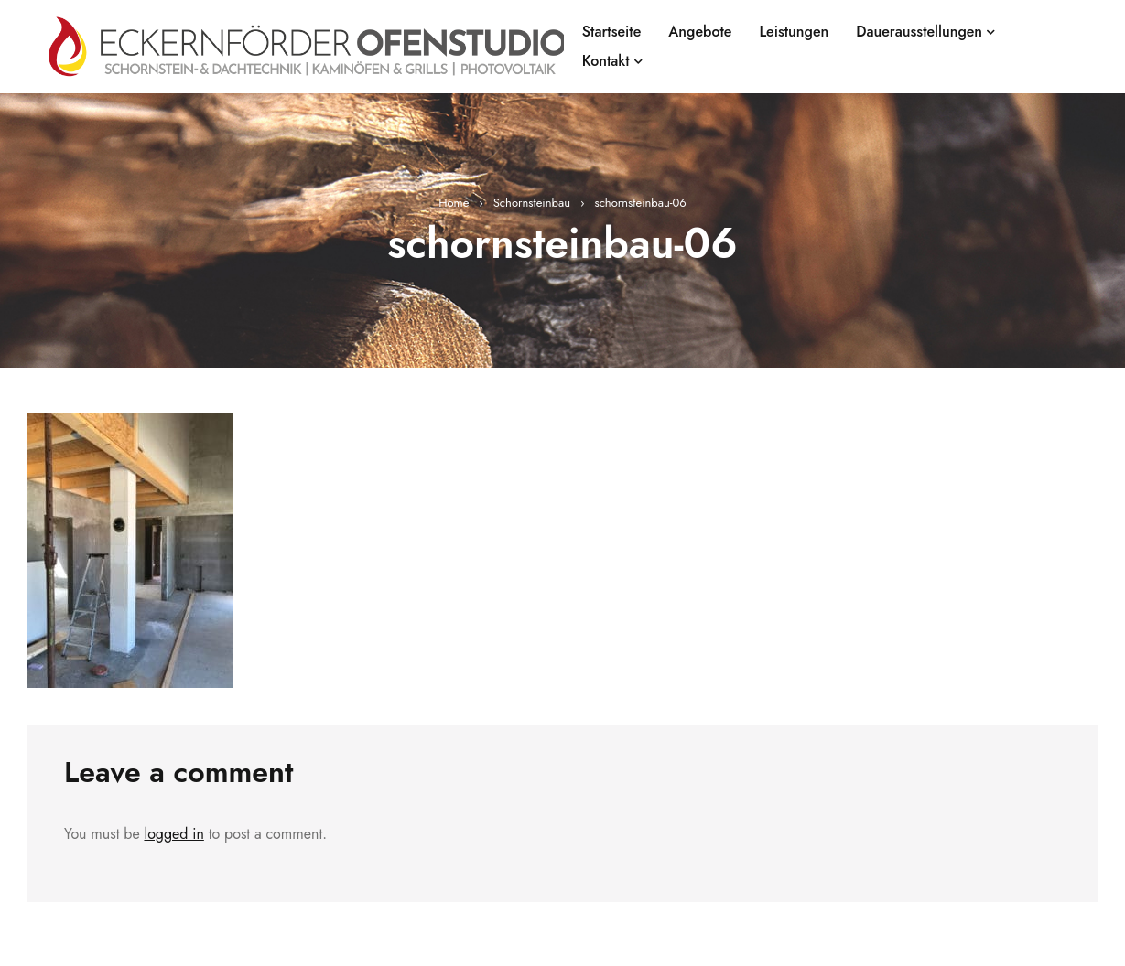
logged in (173, 833)
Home (453, 202)
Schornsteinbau (531, 202)
